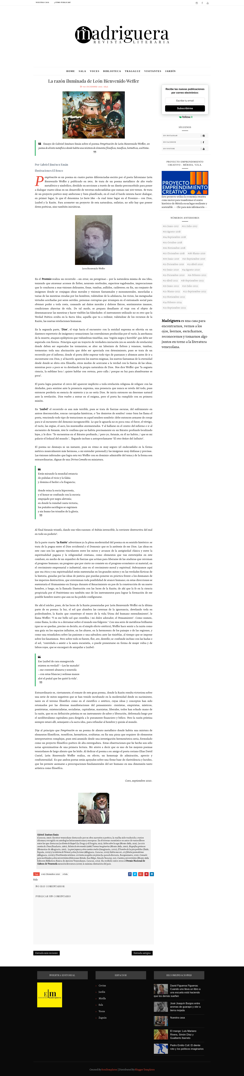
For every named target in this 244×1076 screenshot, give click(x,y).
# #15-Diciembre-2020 (50, 874)
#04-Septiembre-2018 (174, 237)
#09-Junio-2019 (171, 259)
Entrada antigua (142, 953)
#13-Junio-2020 (171, 269)
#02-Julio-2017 (189, 226)
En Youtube (185, 149)
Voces (94, 71)
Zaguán (102, 1017)
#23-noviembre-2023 (174, 297)
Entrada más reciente (46, 953)
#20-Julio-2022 (190, 286)
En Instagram (185, 136)
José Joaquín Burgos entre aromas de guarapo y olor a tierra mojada (185, 1007)
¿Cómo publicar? (62, 2)
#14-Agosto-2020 (191, 269)
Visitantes (152, 71)
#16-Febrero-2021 (197, 275)
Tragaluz (133, 71)
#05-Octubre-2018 (172, 242)
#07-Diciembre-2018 (174, 253)
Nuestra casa (42, 2)
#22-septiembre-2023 (194, 291)
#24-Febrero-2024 (172, 302)
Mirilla (102, 998)
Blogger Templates (145, 1069)
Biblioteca (112, 71)
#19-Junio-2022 (171, 286)
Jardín (170, 71)
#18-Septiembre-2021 (192, 280)
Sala (82, 71)
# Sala (65, 874)
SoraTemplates (109, 1069)
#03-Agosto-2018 (172, 231)
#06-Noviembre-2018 (174, 248)
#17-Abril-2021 (170, 280)
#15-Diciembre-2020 (92, 86)
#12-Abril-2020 (195, 264)
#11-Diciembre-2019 (173, 264)
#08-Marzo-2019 (196, 253)
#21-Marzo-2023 (171, 291)
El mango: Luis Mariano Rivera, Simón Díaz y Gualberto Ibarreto (183, 1034)
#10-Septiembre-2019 (193, 259)
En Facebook (185, 142)
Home (70, 71)
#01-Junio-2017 (171, 226)
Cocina (102, 985)
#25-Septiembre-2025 (174, 308)
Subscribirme (185, 108)
